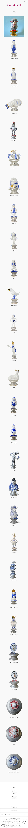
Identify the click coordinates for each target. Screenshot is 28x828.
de (24, 1)
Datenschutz (14, 798)
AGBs (14, 794)
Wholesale (14, 792)
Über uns (14, 790)
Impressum (14, 796)
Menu (13, 12)
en (26, 1)
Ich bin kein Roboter (5, 814)
